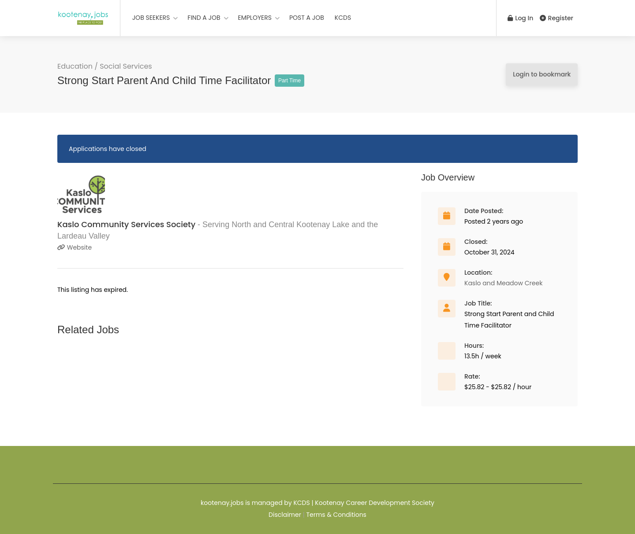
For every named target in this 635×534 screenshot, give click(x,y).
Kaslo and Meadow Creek (503, 283)
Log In (520, 18)
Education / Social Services (104, 66)
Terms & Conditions (336, 514)
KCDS (343, 17)
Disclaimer (285, 514)
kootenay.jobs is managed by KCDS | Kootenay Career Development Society (317, 502)
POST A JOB (306, 17)
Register (556, 18)
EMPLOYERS (255, 17)
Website (74, 247)
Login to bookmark (542, 74)
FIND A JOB (203, 17)
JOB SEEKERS (151, 17)
